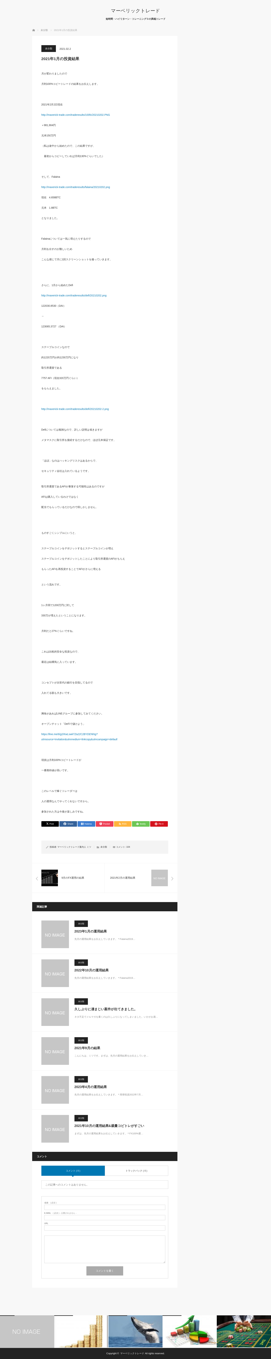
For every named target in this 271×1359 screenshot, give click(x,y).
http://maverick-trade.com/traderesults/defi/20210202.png (74, 295)
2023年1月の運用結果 (90, 931)
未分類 (48, 48)
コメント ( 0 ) (73, 1170)
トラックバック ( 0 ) (136, 1170)
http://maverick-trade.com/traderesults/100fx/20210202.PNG (75, 114)
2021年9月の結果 (87, 1048)
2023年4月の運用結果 (90, 1087)
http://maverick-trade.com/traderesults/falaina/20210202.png (75, 187)
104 (128, 847)
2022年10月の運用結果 (91, 970)
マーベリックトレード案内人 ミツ (74, 847)
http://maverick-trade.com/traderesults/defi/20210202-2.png (75, 409)
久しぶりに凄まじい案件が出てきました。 (105, 1009)
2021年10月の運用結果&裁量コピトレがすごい (109, 1126)
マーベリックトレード (135, 10)
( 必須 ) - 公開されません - (60, 1213)
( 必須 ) (50, 1203)
